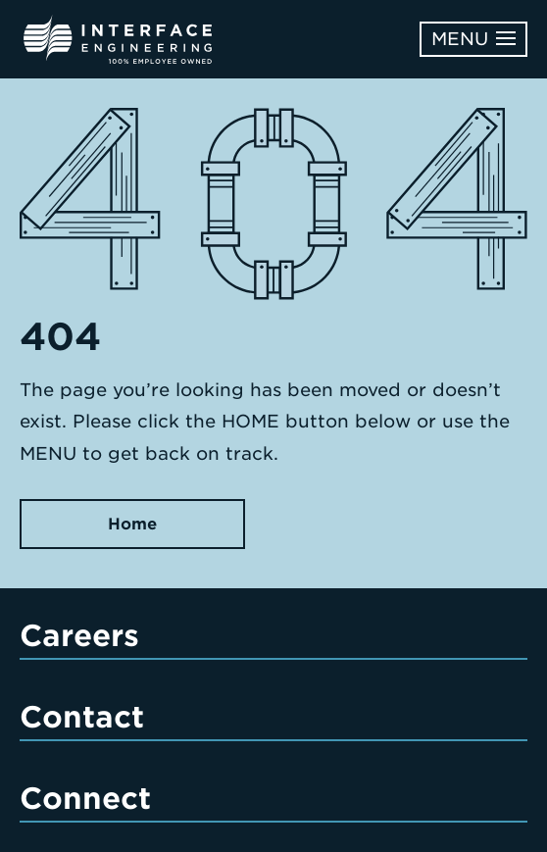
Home (132, 524)
